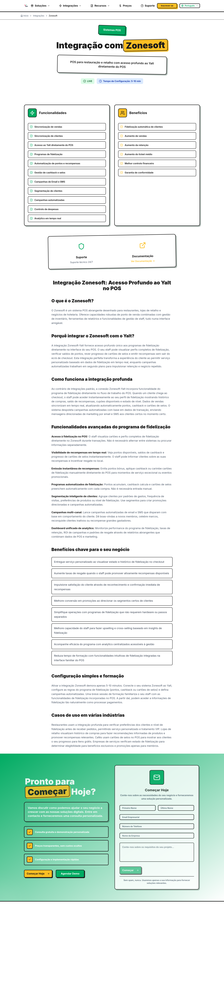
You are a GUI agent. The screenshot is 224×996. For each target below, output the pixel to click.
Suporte (148, 5)
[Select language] (189, 5)
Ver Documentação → (143, 261)
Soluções (40, 5)
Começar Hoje (38, 873)
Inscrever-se (167, 5)
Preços (125, 5)
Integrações (70, 5)
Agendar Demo (70, 873)
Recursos (100, 5)
